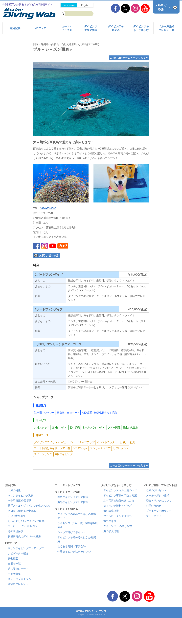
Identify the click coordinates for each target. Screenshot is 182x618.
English (85, 5)
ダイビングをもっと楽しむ (141, 28)
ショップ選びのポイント (71, 532)
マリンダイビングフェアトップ (26, 548)
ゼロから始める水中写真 (22, 510)
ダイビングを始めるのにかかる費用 (76, 539)
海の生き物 (109, 521)
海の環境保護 (15, 531)
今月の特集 (14, 490)
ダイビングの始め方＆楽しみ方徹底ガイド (76, 516)
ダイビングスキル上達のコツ (120, 490)
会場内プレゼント (18, 584)
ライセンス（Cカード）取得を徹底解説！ (77, 525)
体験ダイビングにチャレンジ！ (75, 551)
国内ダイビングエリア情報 (72, 497)
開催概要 (13, 558)
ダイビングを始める (115, 28)
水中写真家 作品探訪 (20, 500)
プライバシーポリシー (159, 510)
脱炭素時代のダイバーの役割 (24, 536)
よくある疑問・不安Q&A (71, 546)
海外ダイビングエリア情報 (72, 502)
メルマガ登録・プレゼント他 (160, 485)
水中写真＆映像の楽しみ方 (118, 500)
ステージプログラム (19, 579)
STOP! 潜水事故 (16, 516)
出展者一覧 (14, 563)
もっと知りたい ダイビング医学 (26, 521)
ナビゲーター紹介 (18, 553)
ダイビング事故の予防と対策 (120, 495)
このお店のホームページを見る (128, 57)
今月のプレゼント (156, 490)
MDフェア (40, 28)
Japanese (68, 5)
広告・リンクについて (159, 500)
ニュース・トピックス (65, 28)
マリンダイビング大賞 (20, 495)
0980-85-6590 (48, 208)
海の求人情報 (111, 531)
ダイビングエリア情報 (90, 28)
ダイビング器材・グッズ (117, 505)
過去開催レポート (18, 568)
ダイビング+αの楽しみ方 (117, 526)
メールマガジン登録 (157, 495)
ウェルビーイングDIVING (22, 526)
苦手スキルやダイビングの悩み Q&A (29, 505)
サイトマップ (153, 516)
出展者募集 (14, 573)
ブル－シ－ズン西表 (52, 49)
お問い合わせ (49, 255)
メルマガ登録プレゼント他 (166, 28)
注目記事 (15, 28)
